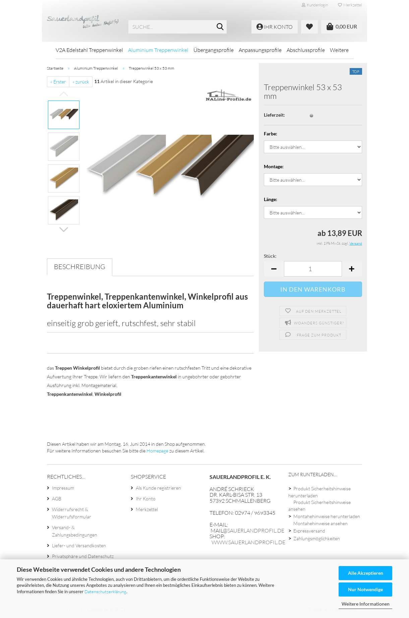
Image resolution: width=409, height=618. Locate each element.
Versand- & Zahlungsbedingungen (74, 531)
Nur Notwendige (365, 589)
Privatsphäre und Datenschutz (83, 556)
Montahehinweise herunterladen (326, 516)
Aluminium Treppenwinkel (158, 50)
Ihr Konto (146, 498)
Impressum (63, 488)
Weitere (339, 50)
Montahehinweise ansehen (320, 523)
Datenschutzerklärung (105, 591)
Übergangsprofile (213, 50)
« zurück (80, 81)
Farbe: (270, 133)
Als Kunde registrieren (158, 488)
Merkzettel (350, 4)
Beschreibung (79, 266)
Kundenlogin (315, 4)
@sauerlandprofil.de (253, 530)
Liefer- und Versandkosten (79, 545)
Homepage (157, 450)
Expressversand (309, 531)
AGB (56, 498)
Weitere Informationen (366, 604)
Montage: (274, 166)
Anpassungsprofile (260, 50)
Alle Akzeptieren (365, 573)
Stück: (270, 256)
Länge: (270, 199)
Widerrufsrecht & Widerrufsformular (71, 512)
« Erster (58, 81)
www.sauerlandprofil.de (248, 542)
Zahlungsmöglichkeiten (316, 538)
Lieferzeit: (274, 115)
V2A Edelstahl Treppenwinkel (89, 50)
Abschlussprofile (306, 50)
